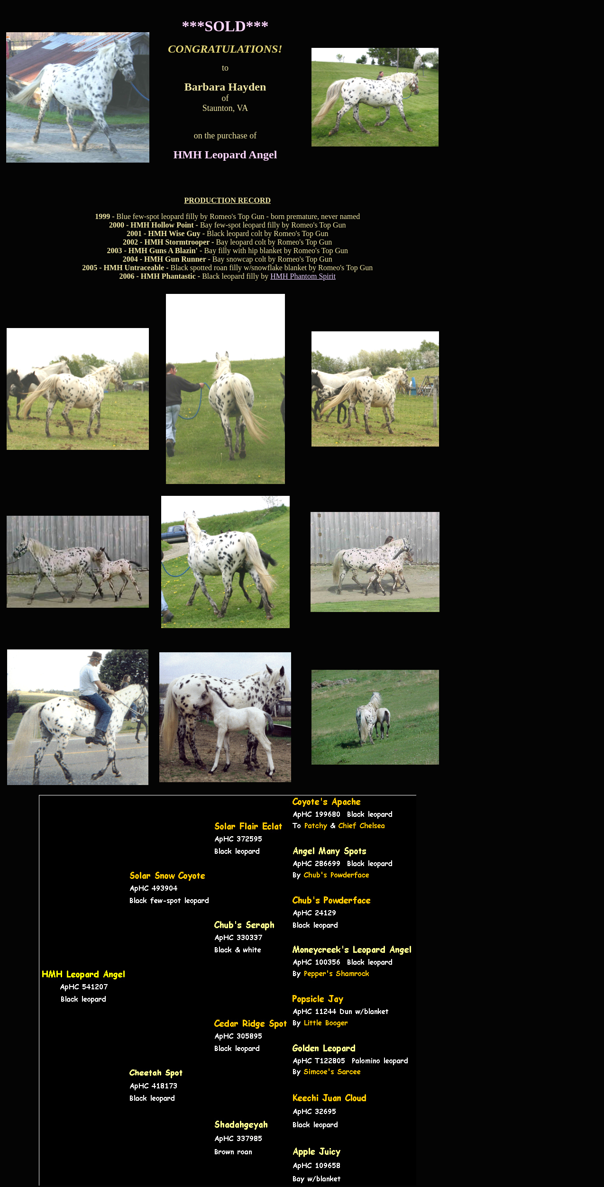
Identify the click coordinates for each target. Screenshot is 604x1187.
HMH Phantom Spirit (303, 276)
